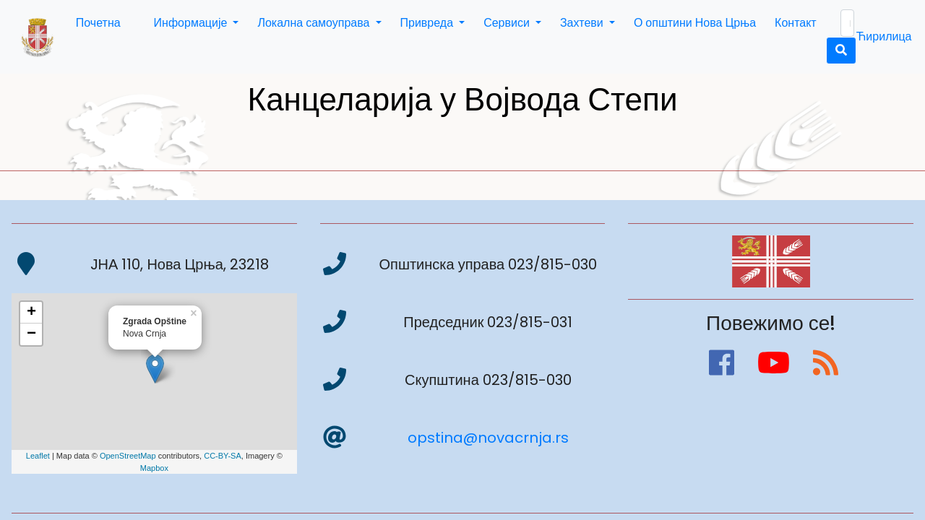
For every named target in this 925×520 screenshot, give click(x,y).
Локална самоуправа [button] (314, 22)
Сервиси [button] (508, 22)
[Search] (847, 23)
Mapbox (154, 468)
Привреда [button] (428, 22)
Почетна (98, 22)
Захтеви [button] (583, 22)
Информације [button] (192, 22)
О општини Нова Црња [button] (695, 22)
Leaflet (38, 455)
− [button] (31, 334)
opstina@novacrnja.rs (488, 438)
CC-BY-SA (222, 455)
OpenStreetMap (128, 455)
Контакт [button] (796, 22)
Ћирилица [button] (884, 36)
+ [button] (31, 313)
